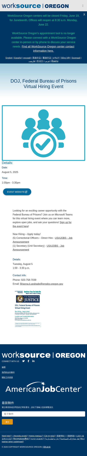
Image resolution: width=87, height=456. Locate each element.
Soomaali (76, 58)
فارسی (32, 61)
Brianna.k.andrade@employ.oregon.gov (41, 284)
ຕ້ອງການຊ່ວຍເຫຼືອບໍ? (21, 439)
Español (17, 58)
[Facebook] (28, 361)
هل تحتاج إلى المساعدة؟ (69, 439)
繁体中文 (47, 58)
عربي (47, 61)
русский (27, 58)
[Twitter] (23, 361)
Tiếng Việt (65, 58)
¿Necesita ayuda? (20, 436)
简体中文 (36, 58)
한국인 (40, 61)
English (9, 58)
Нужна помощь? (36, 436)
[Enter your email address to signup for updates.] (43, 414)
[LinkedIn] (33, 361)
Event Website (17, 192)
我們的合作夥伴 (8, 372)
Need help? (6, 436)
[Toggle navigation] (82, 6)
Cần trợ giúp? (49, 436)
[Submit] (7, 422)
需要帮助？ (61, 436)
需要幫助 (71, 436)
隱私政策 (47, 447)
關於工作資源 (7, 377)
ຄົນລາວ (54, 61)
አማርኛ (56, 58)
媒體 (3, 367)
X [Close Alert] (84, 14)
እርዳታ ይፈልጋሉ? (37, 439)
